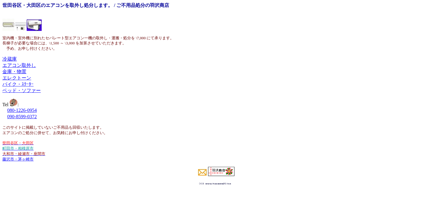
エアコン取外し (19, 65)
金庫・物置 (14, 71)
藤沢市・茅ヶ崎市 (18, 159)
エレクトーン (16, 77)
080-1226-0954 (22, 110)
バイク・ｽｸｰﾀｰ (18, 84)
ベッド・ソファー (21, 90)
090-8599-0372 (22, 116)
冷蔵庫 (9, 59)
